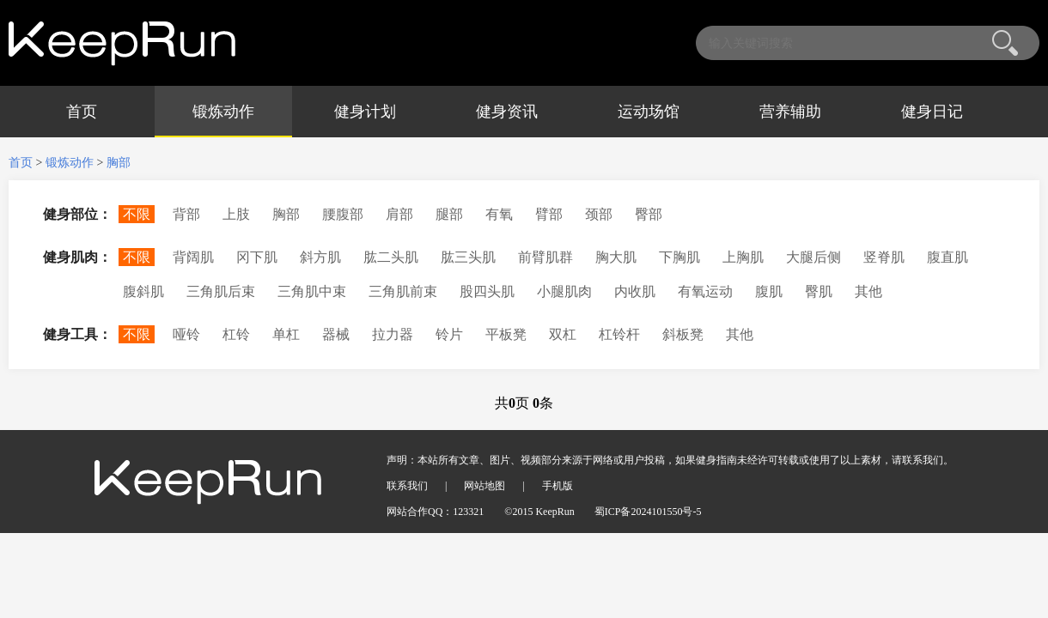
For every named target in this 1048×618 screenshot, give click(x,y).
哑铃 (186, 334)
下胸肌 (679, 257)
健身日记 (932, 111)
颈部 (598, 214)
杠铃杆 (619, 334)
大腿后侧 (813, 257)
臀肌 (818, 291)
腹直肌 (947, 257)
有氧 (499, 214)
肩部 (399, 214)
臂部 (549, 214)
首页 (81, 111)
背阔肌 (193, 257)
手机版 (557, 486)
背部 (186, 214)
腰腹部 (342, 214)
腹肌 (769, 291)
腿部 (449, 214)
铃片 (449, 334)
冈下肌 (256, 257)
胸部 (119, 162)
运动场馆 (648, 111)
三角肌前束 (403, 291)
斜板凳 (683, 334)
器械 (336, 334)
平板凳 (506, 334)
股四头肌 (487, 291)
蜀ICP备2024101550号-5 (648, 512)
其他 (868, 291)
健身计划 (365, 111)
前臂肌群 (545, 257)
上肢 (236, 214)
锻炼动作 (223, 111)
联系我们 (407, 486)
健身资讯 (507, 111)
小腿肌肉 (564, 291)
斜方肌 (320, 257)
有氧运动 (705, 291)
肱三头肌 (468, 257)
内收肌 (634, 291)
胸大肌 (616, 257)
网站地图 (484, 486)
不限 (136, 214)
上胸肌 (743, 257)
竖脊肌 (884, 257)
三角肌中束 (311, 291)
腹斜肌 (143, 291)
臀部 (648, 214)
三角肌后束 (220, 291)
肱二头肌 (390, 257)
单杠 (286, 334)
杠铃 (236, 334)
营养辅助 (790, 111)
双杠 (562, 334)
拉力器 (392, 334)
